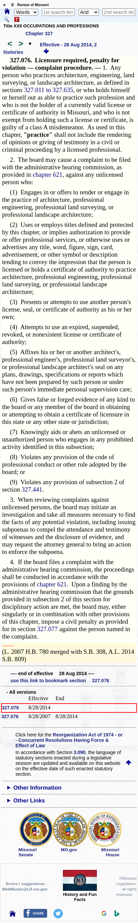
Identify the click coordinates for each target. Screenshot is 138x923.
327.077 (47, 628)
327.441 (32, 489)
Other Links (29, 800)
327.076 (10, 707)
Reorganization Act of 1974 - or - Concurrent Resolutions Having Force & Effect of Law (68, 740)
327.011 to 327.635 (48, 89)
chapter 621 (48, 174)
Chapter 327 (39, 33)
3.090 (80, 752)
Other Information (37, 788)
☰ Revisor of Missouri (28, 5)
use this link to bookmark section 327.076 (60, 680)
